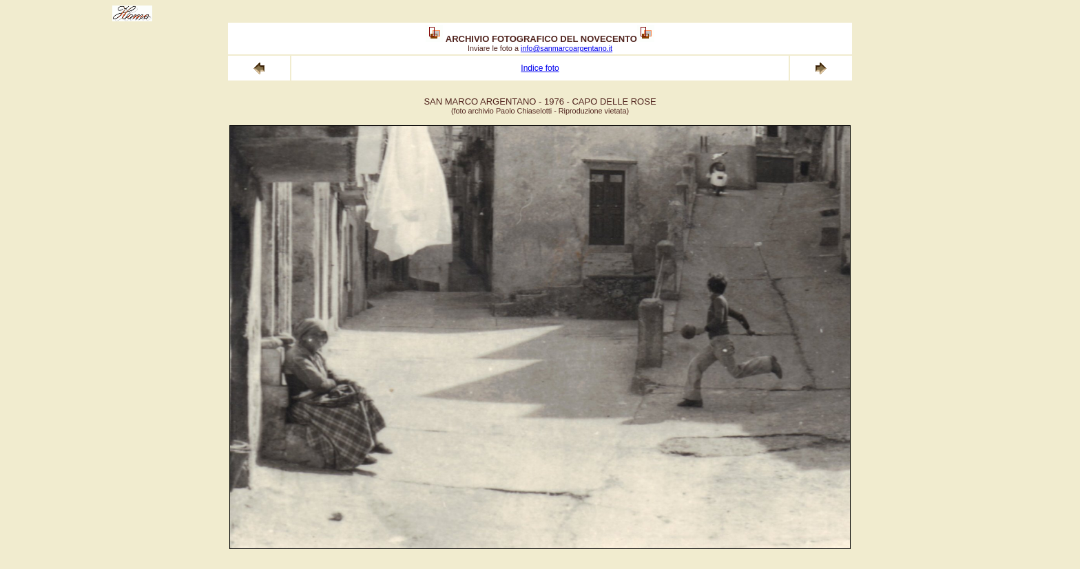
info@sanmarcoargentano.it (566, 48)
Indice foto (540, 68)
